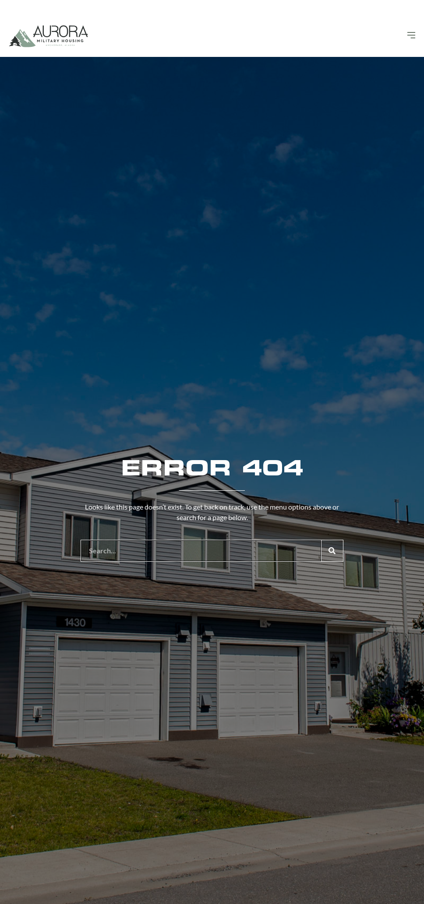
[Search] (332, 550)
